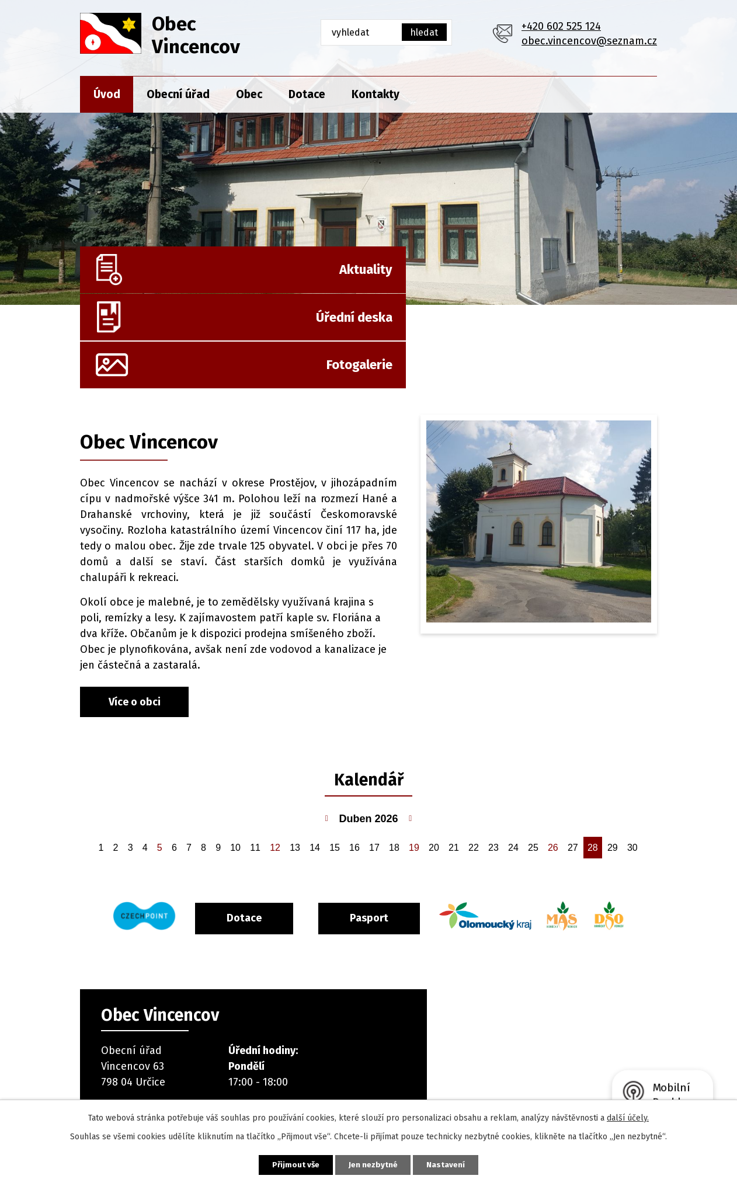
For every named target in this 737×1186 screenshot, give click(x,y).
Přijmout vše (289, 1164)
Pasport (396, 833)
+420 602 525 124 (561, 26)
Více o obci (135, 618)
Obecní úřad (178, 94)
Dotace (306, 94)
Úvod (106, 94)
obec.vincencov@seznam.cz (589, 40)
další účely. (628, 1117)
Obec (249, 94)
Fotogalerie (602, 275)
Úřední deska (387, 275)
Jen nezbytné (373, 1164)
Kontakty (375, 94)
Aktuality (192, 275)
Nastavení (452, 1164)
